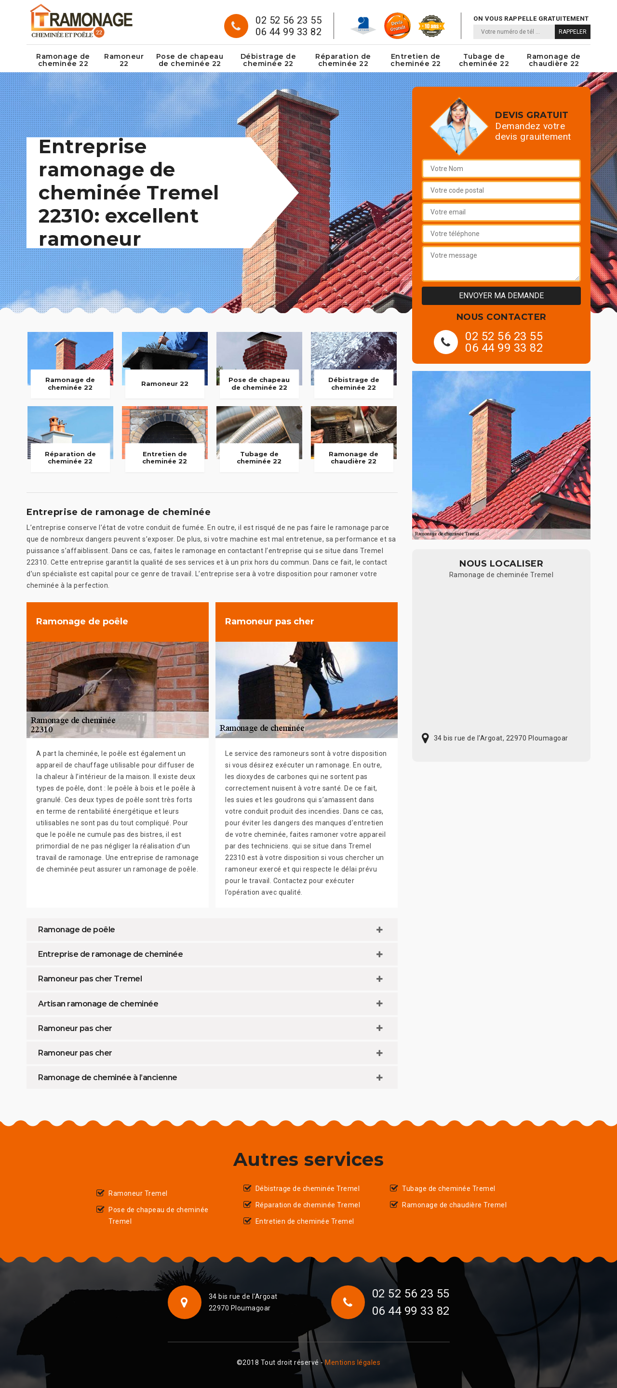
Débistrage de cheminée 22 (268, 60)
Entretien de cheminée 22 (415, 60)
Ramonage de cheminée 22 (63, 60)
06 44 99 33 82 (288, 32)
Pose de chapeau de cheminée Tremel (158, 1215)
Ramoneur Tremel (138, 1193)
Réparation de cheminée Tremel (308, 1205)
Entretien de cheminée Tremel (304, 1221)
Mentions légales (352, 1362)
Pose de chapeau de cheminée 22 (190, 60)
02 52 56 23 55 (288, 20)
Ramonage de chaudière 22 (554, 60)
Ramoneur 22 (124, 60)
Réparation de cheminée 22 (343, 60)
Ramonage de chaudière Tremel (454, 1205)
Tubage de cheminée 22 (484, 60)
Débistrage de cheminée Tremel (307, 1188)
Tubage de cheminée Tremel (449, 1188)
